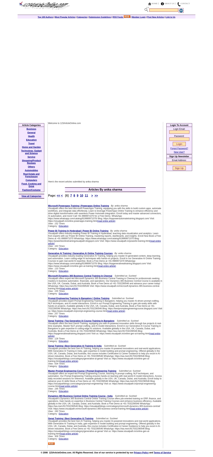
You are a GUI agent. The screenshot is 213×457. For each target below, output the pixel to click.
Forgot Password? (179, 148)
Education (63, 226)
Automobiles (31, 170)
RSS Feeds (121, 17)
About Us (169, 3)
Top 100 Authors (45, 17)
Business (31, 129)
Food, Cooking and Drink (31, 185)
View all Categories (31, 196)
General (31, 132)
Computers (31, 180)
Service (31, 157)
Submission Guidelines (100, 17)
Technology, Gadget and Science (31, 152)
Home (154, 3)
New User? (179, 152)
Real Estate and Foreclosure (31, 175)
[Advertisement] (106, 44)
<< (58, 195)
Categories (82, 17)
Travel (31, 143)
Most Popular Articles (65, 17)
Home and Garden (31, 147)
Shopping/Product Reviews (31, 161)
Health (31, 136)
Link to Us (170, 17)
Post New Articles (155, 17)
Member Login (139, 17)
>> (96, 195)
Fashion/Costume (31, 190)
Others (31, 167)
